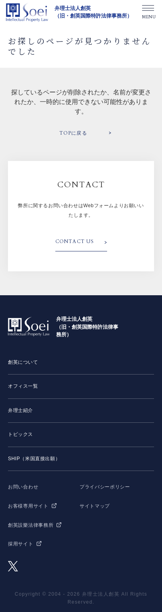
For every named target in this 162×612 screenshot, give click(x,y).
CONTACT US (74, 241)
